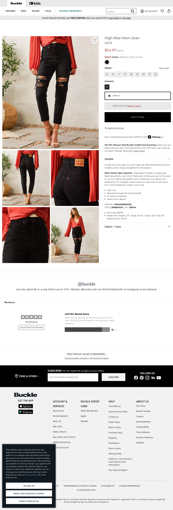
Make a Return (60, 431)
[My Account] (149, 11)
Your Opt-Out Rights (118, 470)
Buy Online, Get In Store (64, 437)
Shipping (113, 437)
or (115, 18)
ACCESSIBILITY (108, 485)
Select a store (134, 106)
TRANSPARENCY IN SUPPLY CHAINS (80, 485)
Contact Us (114, 416)
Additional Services (62, 442)
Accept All (29, 486)
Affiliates (140, 442)
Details (138, 158)
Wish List (57, 421)
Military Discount (61, 447)
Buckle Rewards (60, 416)
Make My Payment (89, 410)
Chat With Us (115, 406)
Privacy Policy (31, 475)
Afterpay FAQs (115, 453)
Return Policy (115, 427)
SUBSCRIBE (113, 377)
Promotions (114, 443)
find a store (29, 376)
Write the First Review (31, 327)
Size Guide (164, 68)
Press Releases (143, 432)
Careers (139, 416)
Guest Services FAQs (118, 411)
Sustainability (142, 427)
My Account (58, 410)
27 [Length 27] (107, 87)
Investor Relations (144, 437)
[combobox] (118, 11)
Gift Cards (57, 426)
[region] (29, 476)
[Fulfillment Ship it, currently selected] (109, 96)
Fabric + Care (138, 226)
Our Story (140, 406)
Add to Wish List (114, 128)
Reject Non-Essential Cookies (29, 493)
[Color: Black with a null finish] (107, 62)
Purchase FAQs (115, 432)
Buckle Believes (143, 421)
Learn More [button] (139, 151)
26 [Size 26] (119, 74)
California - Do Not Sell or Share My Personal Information (120, 461)
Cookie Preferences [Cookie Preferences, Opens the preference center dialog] (29, 501)
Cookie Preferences (129, 485)
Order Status (114, 422)
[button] (10, 11)
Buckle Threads (143, 411)
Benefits (84, 421)
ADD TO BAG (137, 117)
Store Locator (115, 448)
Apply (83, 416)
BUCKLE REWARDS (70, 11)
